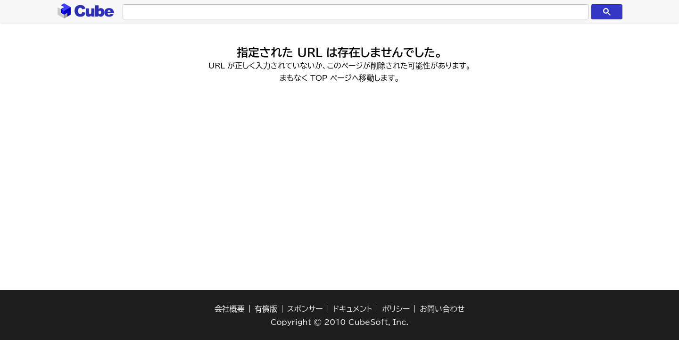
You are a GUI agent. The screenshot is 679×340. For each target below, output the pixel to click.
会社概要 (230, 309)
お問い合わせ (442, 309)
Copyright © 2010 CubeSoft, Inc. (340, 322)
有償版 (266, 309)
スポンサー (305, 309)
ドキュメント (353, 309)
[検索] (353, 12)
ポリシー (396, 309)
